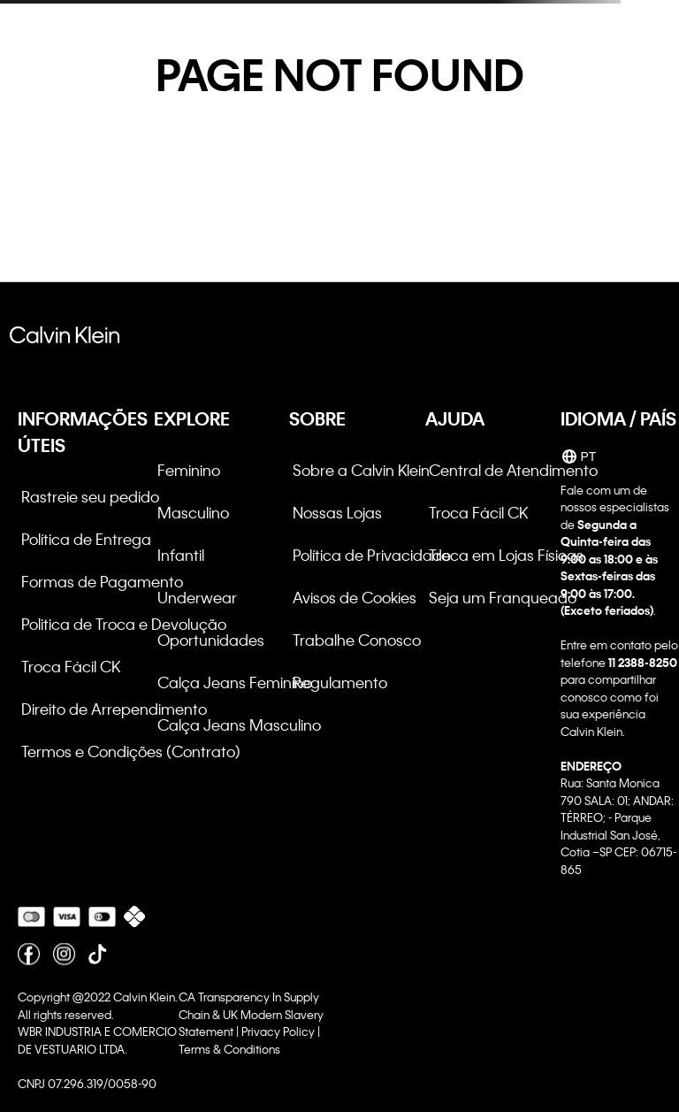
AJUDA (454, 418)
